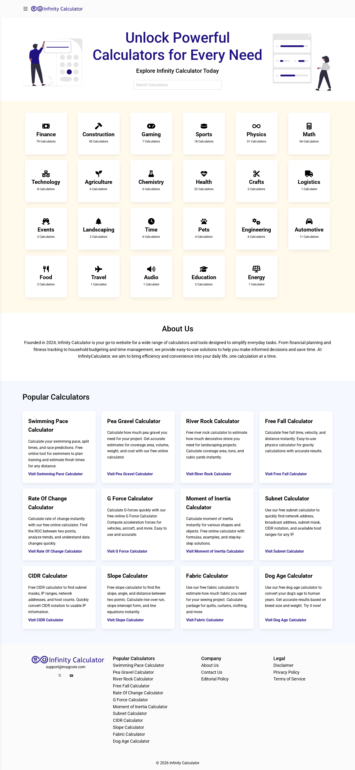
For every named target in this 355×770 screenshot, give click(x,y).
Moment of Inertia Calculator (140, 706)
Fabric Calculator (129, 734)
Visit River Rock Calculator (208, 474)
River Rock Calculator (133, 678)
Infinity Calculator (184, 763)
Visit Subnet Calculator (284, 551)
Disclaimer (283, 665)
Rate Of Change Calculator (138, 692)
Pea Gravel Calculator (133, 672)
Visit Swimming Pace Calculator (55, 474)
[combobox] (177, 85)
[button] (59, 675)
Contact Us (211, 672)
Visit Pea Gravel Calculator (130, 474)
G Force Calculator (130, 699)
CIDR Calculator (128, 720)
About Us (210, 665)
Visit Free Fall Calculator (286, 474)
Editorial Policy (215, 678)
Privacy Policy (286, 672)
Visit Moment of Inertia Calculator (215, 551)
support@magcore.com (65, 667)
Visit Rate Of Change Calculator (55, 551)
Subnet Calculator (130, 713)
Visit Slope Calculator (125, 620)
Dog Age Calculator (131, 741)
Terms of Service (289, 678)
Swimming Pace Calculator (138, 665)
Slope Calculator (128, 727)
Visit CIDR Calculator (45, 620)
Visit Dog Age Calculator (285, 620)
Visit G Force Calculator (127, 551)
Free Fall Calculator (131, 685)
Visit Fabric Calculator (205, 620)
